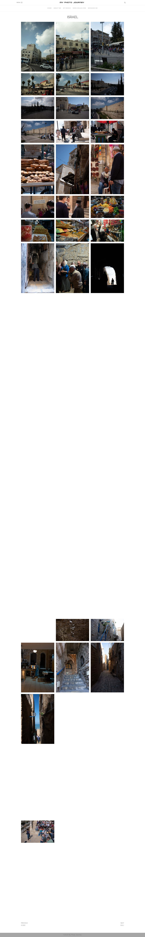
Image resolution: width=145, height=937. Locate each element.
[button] (125, 2)
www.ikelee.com (79, 8)
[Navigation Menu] (19, 2)
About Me (57, 8)
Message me (93, 8)
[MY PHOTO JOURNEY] (72, 2)
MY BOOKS (67, 8)
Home (49, 8)
